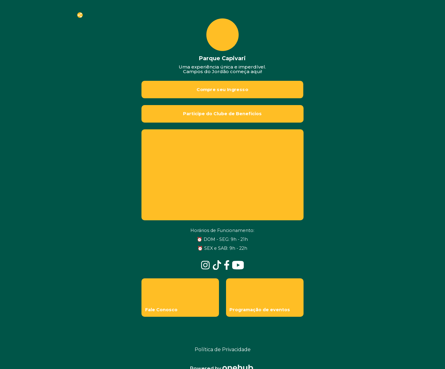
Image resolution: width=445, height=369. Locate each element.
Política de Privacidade (223, 349)
